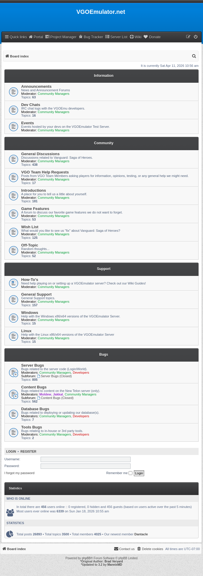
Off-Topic (29, 245)
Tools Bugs (31, 427)
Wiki (135, 37)
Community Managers (53, 93)
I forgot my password (19, 473)
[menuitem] (196, 37)
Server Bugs (32, 365)
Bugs (103, 354)
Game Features (35, 208)
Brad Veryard (113, 561)
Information (104, 76)
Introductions (33, 190)
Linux (26, 331)
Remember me (119, 473)
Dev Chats (30, 104)
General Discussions (40, 154)
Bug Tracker (91, 37)
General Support (36, 294)
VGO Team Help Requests (45, 172)
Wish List (30, 227)
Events (27, 123)
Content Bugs (33, 387)
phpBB (86, 558)
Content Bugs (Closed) (55, 398)
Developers (81, 372)
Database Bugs (35, 409)
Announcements (36, 86)
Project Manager (60, 37)
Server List (116, 37)
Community (104, 143)
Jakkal (58, 394)
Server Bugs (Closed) (54, 376)
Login (11, 451)
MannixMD (114, 564)
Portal (35, 37)
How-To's (29, 279)
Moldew (45, 394)
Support (104, 269)
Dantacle (141, 534)
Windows (29, 312)
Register (28, 451)
